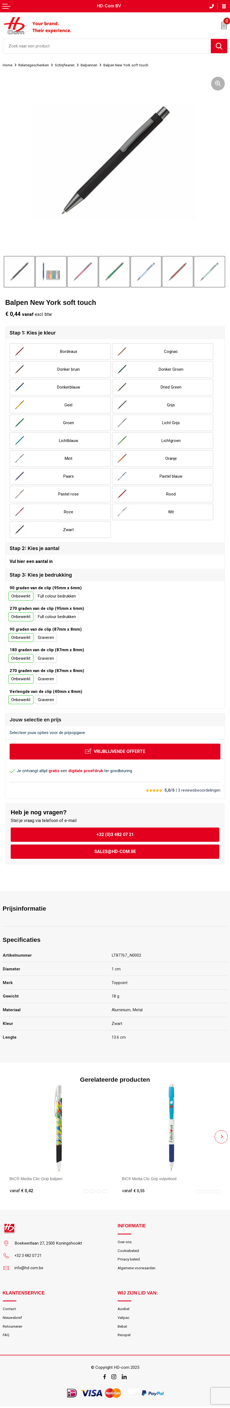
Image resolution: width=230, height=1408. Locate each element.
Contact (10, 1309)
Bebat (123, 1327)
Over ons (126, 1242)
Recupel (125, 1336)
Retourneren (14, 1327)
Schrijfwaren (70, 64)
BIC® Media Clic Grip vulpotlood (151, 1178)
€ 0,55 (134, 1190)
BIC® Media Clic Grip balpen (36, 1178)
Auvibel (124, 1309)
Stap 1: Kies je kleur (33, 332)
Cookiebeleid (129, 1251)
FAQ (6, 1336)
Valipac (124, 1318)
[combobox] (107, 45)
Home (8, 64)
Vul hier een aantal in (31, 561)
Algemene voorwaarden (139, 1269)
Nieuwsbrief (13, 1318)
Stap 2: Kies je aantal (34, 548)
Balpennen (97, 64)
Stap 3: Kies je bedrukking (41, 574)
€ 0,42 (21, 1190)
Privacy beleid (130, 1260)
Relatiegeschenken (36, 64)
